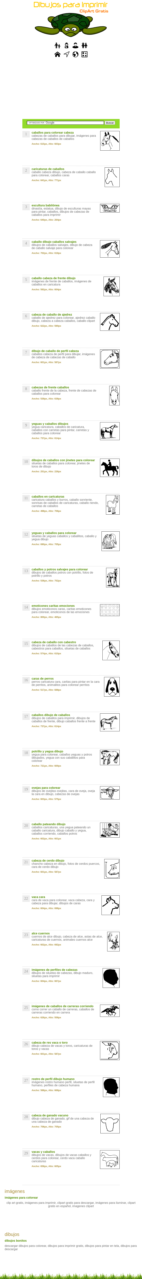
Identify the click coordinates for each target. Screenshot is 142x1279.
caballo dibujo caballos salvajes (54, 241)
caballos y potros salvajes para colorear (60, 569)
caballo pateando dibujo (48, 824)
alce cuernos (41, 933)
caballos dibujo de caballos (51, 715)
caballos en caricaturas (48, 496)
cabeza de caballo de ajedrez (52, 314)
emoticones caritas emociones (53, 605)
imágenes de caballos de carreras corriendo (62, 1006)
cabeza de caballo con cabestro (54, 642)
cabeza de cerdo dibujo (48, 860)
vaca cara (38, 897)
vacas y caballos (43, 1151)
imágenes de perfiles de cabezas (54, 969)
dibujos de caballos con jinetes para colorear (63, 460)
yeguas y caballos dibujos (50, 423)
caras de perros (43, 678)
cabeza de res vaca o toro (50, 1042)
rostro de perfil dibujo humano (53, 1079)
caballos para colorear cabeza (53, 132)
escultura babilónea (45, 205)
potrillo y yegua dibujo (47, 751)
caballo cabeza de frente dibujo (53, 278)
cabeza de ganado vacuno (50, 1115)
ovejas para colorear (46, 787)
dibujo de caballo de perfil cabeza (55, 351)
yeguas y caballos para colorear (54, 533)
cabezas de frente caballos (50, 387)
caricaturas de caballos (48, 169)
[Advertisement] (71, 89)
